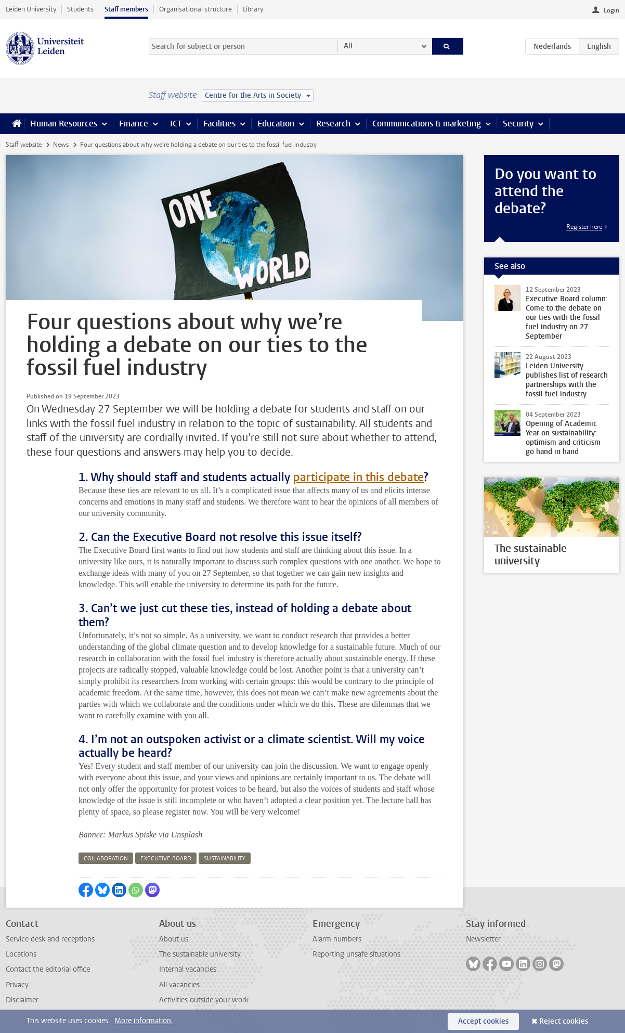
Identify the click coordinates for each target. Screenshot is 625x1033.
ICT (175, 123)
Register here (584, 227)
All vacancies (179, 985)
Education (275, 123)
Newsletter (483, 939)
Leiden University (31, 9)
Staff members (126, 9)
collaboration (106, 858)
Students (80, 9)
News (61, 144)
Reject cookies (563, 1021)
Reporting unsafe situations (356, 954)
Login (611, 10)
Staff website (24, 144)
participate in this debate (358, 477)
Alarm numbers (336, 939)
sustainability (224, 858)
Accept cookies (483, 1021)
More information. (143, 1021)
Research (333, 123)
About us (173, 939)
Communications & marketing (426, 123)
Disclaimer (22, 1000)
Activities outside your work (204, 1000)
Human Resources (63, 123)
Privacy (17, 985)
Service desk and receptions (50, 939)
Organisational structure (195, 9)
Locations (21, 954)
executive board (165, 858)
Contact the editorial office (48, 969)
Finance (133, 123)
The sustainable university (200, 954)
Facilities (219, 123)
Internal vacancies (187, 969)
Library (253, 9)
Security (518, 123)
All (348, 46)
